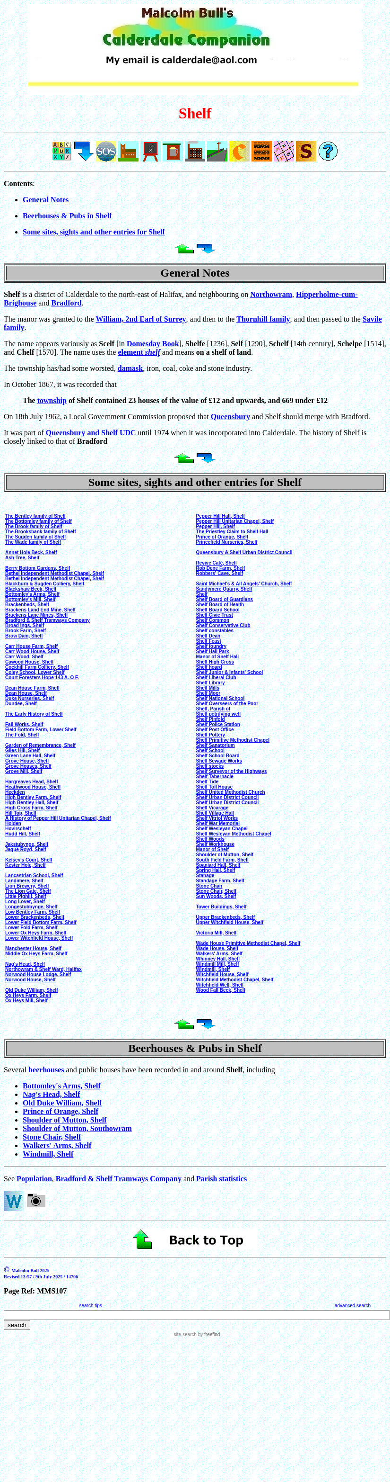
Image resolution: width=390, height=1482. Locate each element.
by (208, 1334)
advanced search (353, 1305)
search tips (90, 1305)
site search (185, 1334)
